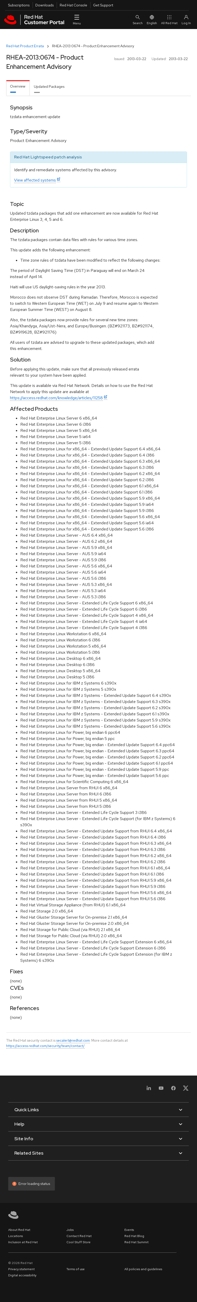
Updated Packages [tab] (49, 86)
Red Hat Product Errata (25, 46)
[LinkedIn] (149, 1089)
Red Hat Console (73, 5)
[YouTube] (161, 1089)
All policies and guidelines (143, 1269)
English (152, 19)
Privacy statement (21, 1269)
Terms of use (75, 1269)
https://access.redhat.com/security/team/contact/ (45, 1045)
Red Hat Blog (134, 1236)
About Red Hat (19, 1230)
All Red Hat (169, 19)
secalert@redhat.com (73, 1040)
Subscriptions (18, 5)
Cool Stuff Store (78, 1242)
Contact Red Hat (79, 1236)
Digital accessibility (22, 1275)
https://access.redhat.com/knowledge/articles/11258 (56, 398)
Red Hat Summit (136, 1242)
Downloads (44, 5)
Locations (15, 1236)
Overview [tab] (17, 86)
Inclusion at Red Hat (23, 1242)
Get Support (103, 5)
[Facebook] (173, 1089)
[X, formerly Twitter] (186, 1089)
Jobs (70, 1230)
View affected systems (35, 180)
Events (129, 1230)
